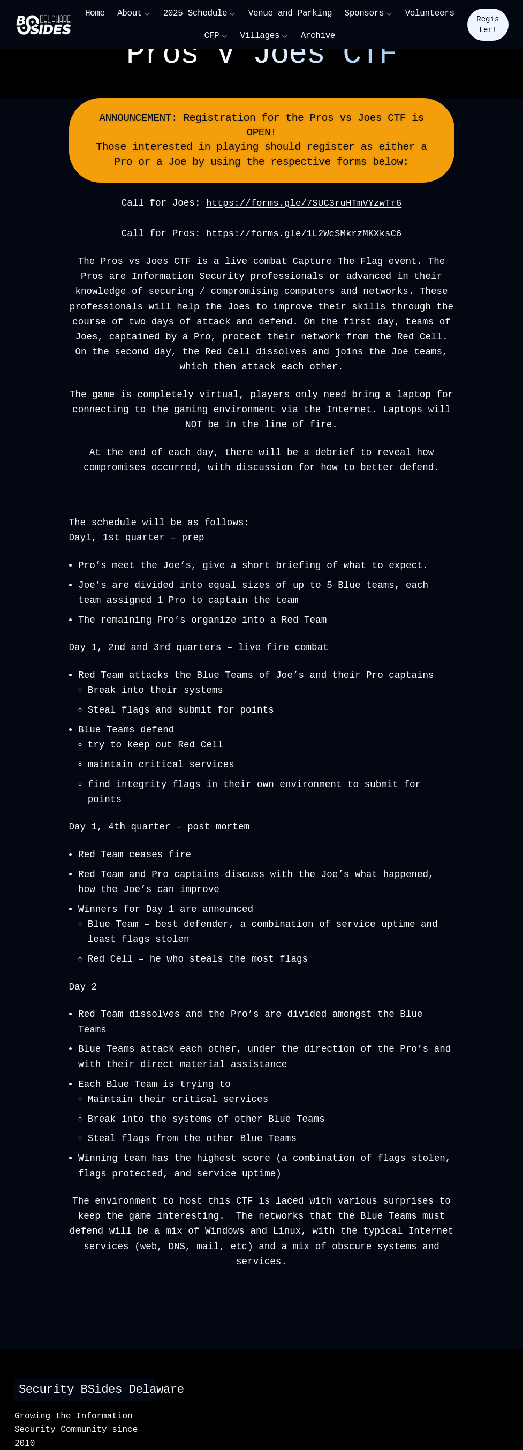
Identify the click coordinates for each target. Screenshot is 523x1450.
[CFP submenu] (224, 36)
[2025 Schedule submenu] (232, 13)
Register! (487, 24)
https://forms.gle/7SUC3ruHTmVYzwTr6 (304, 203)
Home (95, 13)
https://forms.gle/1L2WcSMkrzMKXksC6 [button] (304, 233)
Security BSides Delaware (105, 1388)
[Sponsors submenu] (389, 13)
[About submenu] (147, 13)
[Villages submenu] (285, 36)
